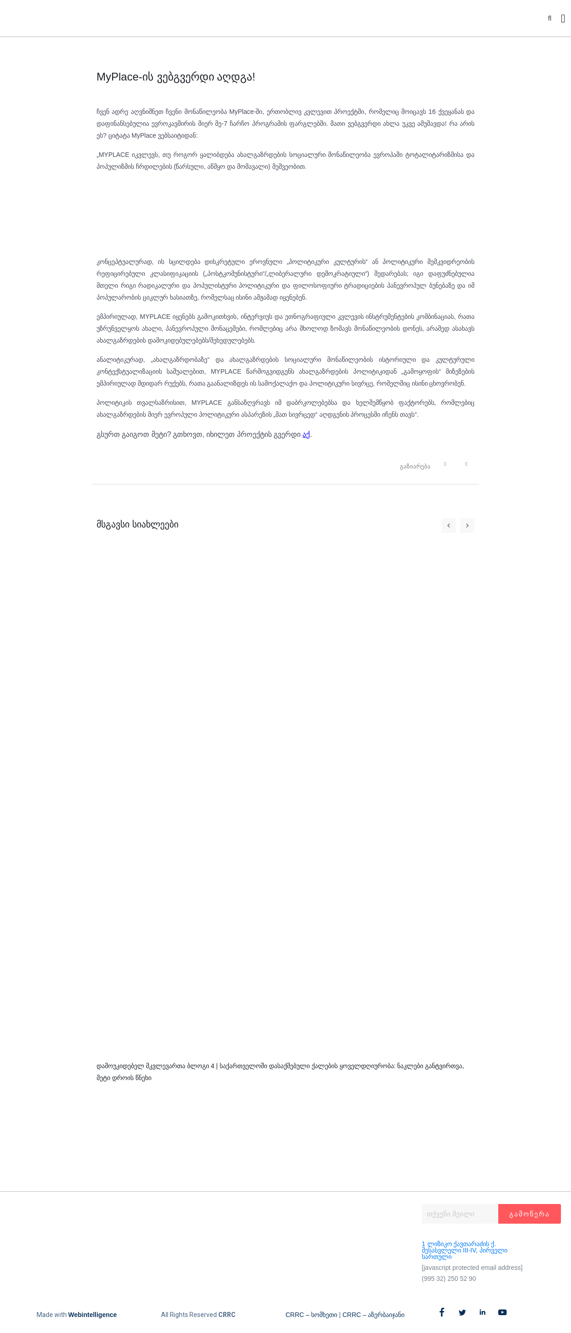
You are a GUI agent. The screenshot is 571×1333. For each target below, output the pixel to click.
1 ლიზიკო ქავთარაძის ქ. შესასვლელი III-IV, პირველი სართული (464, 1250)
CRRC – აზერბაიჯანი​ (373, 1314)
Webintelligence (92, 1314)
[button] (549, 18)
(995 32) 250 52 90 (449, 1278)
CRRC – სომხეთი (311, 1314)
